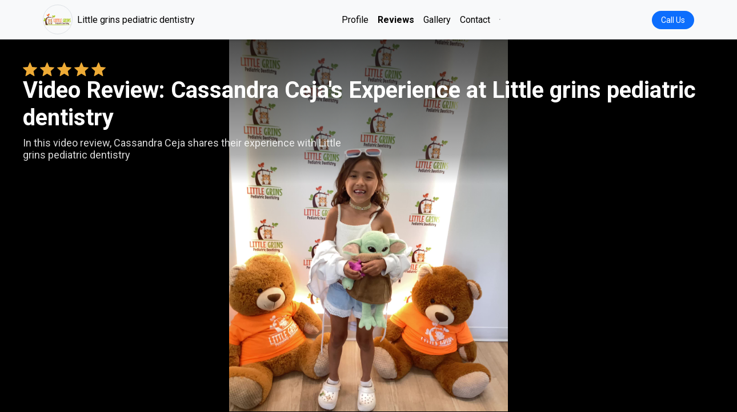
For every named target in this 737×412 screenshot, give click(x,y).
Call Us (673, 20)
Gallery (437, 19)
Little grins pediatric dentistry (119, 19)
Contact (475, 19)
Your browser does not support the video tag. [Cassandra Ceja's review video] (368, 225)
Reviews (396, 19)
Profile (355, 19)
